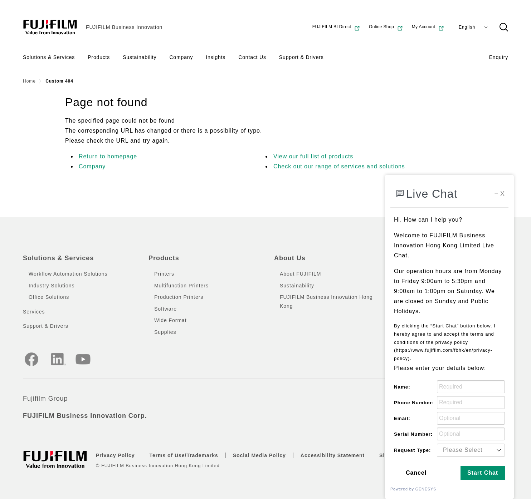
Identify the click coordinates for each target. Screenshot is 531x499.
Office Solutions (49, 297)
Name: (402, 387)
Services (34, 312)
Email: (402, 418)
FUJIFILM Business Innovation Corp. (85, 415)
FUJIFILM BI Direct (336, 27)
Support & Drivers (301, 57)
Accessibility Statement (333, 455)
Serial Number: (413, 434)
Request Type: (412, 450)
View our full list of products (313, 156)
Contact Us (252, 57)
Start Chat (482, 473)
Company (181, 57)
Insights (215, 57)
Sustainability (139, 57)
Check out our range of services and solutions (339, 166)
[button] (504, 27)
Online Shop (386, 27)
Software (165, 309)
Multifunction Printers (181, 285)
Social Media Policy (259, 455)
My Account (428, 27)
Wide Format (170, 320)
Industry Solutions (52, 285)
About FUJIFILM (300, 274)
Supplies (165, 332)
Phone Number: (414, 402)
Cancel (416, 473)
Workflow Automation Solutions (68, 274)
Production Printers (178, 297)
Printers (164, 274)
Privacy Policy (115, 455)
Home (29, 81)
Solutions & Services (49, 57)
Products (99, 57)
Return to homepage (108, 156)
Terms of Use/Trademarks (183, 455)
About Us (290, 258)
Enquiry (498, 57)
